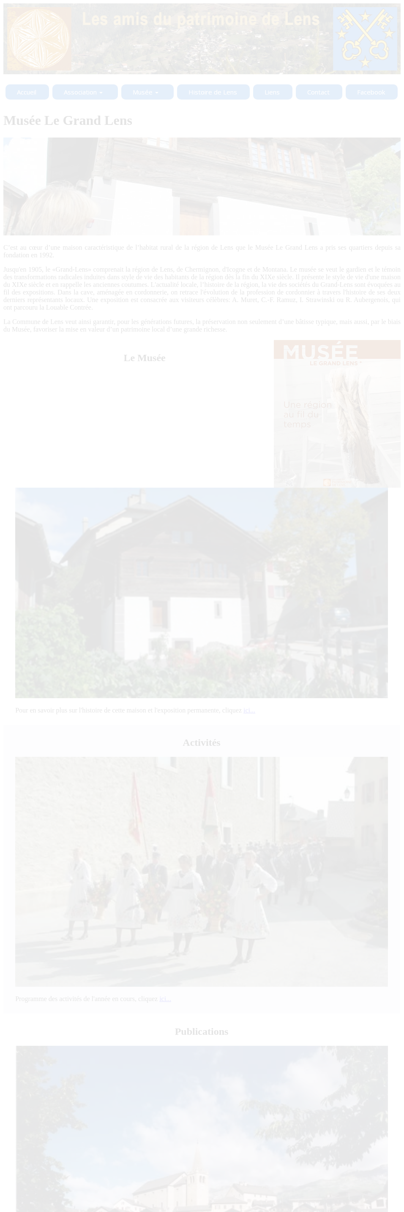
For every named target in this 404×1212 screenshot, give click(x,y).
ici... (249, 710)
